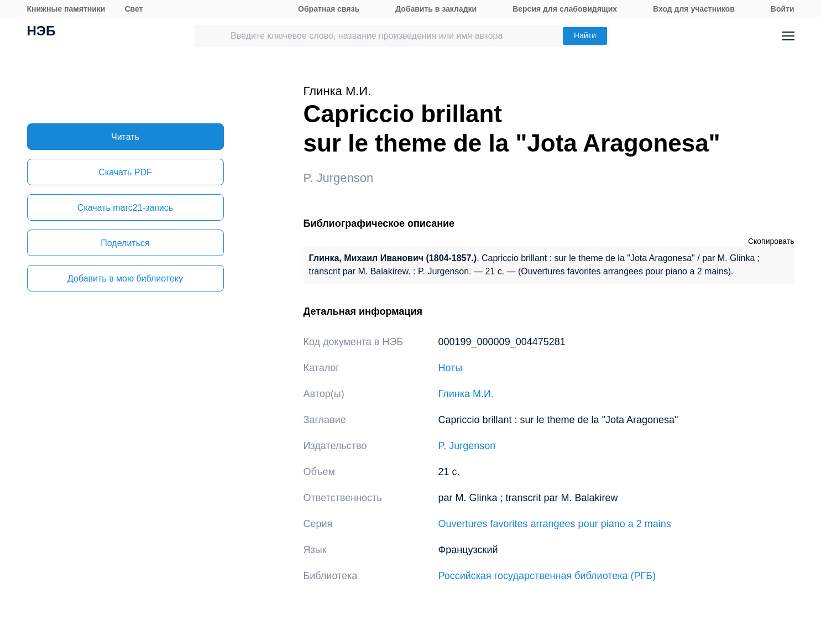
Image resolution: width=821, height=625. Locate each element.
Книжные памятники (66, 8)
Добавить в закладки (436, 8)
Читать (125, 137)
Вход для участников (694, 8)
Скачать (124, 172)
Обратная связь (328, 8)
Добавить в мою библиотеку (125, 278)
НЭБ (41, 32)
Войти (782, 8)
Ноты (450, 367)
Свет (133, 8)
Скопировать (771, 241)
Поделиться (125, 243)
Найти (585, 35)
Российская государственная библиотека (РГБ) (547, 575)
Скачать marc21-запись (125, 207)
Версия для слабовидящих (565, 8)
